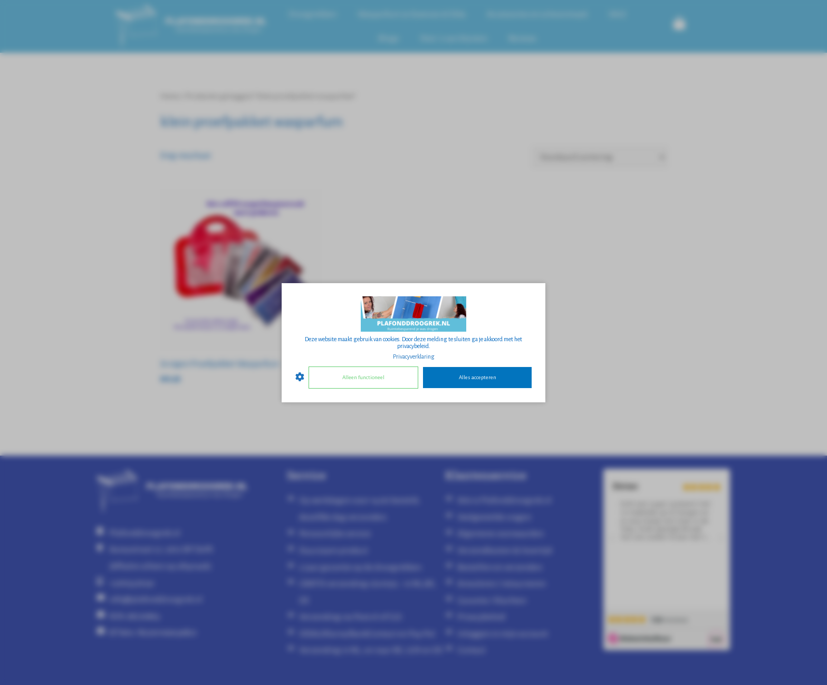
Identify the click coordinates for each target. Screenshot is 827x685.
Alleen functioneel (363, 377)
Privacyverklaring (414, 356)
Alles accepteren (477, 377)
